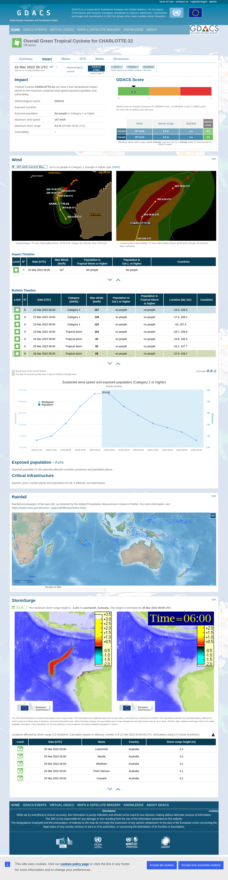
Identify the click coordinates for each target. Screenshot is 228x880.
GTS (83, 58)
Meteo (66, 58)
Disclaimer (109, 810)
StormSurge (23, 600)
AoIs (59, 462)
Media (99, 58)
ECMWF (148, 67)
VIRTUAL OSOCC (62, 29)
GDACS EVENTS (34, 29)
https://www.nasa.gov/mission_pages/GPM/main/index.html (49, 507)
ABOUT (151, 29)
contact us (182, 1)
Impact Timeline (23, 254)
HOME (15, 29)
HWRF (132, 67)
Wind (139, 123)
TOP (213, 159)
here (151, 110)
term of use (167, 1)
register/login (198, 1)
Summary (26, 58)
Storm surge (166, 123)
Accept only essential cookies (200, 865)
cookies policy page (74, 864)
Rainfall (191, 123)
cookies (214, 810)
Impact (47, 58)
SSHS (115, 167)
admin (213, 1)
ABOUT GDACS (157, 805)
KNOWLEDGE (134, 29)
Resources (121, 58)
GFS (116, 67)
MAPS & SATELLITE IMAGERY (99, 29)
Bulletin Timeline (24, 290)
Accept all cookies (162, 865)
